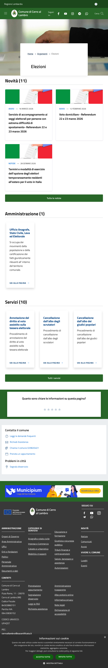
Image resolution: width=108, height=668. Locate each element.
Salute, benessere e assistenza (64, 560)
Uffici (4, 546)
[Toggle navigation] (5, 13)
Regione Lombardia (13, 4)
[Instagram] (71, 13)
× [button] (105, 637)
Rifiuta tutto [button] (65, 657)
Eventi (84, 565)
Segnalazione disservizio (34, 596)
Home (30, 53)
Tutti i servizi (54, 378)
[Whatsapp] (85, 13)
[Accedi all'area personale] (96, 4)
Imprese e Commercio (38, 543)
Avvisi (11, 108)
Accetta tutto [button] (43, 657)
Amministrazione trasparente (63, 587)
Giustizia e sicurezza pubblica (64, 542)
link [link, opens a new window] (81, 651)
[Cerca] (102, 13)
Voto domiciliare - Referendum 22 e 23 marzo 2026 (77, 116)
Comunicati (86, 541)
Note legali (60, 605)
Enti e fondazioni (10, 551)
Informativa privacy (64, 600)
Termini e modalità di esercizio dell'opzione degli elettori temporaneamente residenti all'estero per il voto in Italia (27, 175)
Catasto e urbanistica (38, 549)
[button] (54, 663)
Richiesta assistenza (38, 609)
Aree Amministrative (12, 541)
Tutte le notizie (54, 198)
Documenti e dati (10, 571)
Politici (5, 556)
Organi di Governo (10, 536)
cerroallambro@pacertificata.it (17, 633)
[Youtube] (64, 13)
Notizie (12, 163)
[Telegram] (78, 13)
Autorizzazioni (61, 568)
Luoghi (84, 560)
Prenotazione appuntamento (35, 587)
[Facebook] (57, 13)
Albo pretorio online (64, 595)
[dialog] (54, 651)
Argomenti (42, 53)
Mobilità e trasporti (37, 554)
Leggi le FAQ (34, 604)
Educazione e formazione (61, 533)
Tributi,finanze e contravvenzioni (62, 551)
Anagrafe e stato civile (39, 538)
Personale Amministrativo (9, 563)
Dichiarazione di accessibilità (62, 612)
